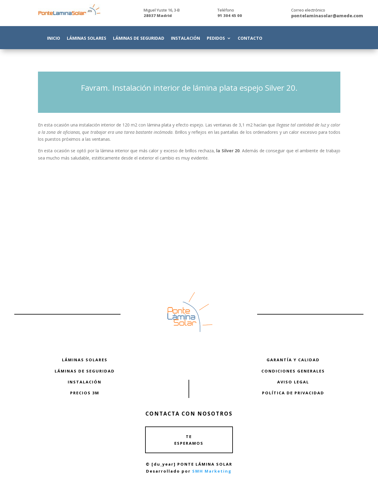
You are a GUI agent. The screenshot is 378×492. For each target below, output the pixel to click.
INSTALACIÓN (84, 382)
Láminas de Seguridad (138, 38)
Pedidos (216, 38)
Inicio (53, 38)
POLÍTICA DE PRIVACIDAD (293, 393)
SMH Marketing (212, 471)
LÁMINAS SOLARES (84, 359)
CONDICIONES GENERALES (293, 371)
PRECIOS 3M (84, 393)
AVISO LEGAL (293, 382)
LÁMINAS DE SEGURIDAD (85, 371)
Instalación (185, 38)
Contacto (250, 38)
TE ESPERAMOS (188, 440)
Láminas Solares (86, 38)
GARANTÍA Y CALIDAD (293, 359)
